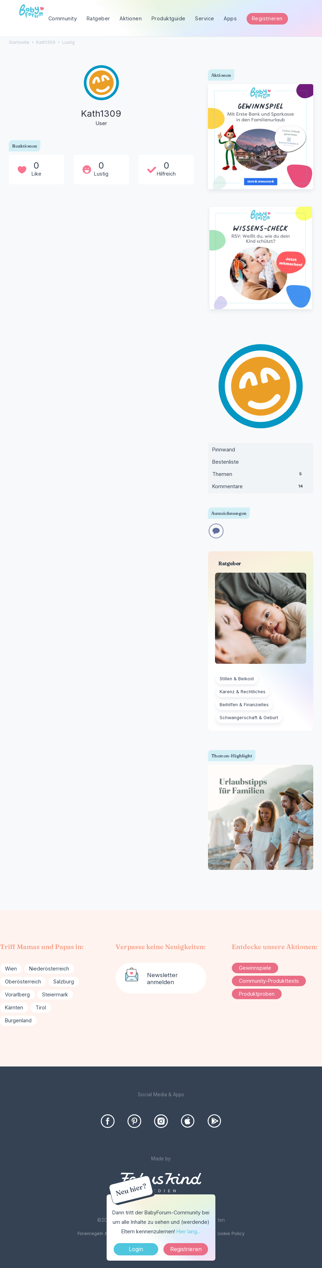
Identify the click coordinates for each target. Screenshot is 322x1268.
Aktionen (131, 18)
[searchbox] (279, 19)
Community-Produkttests (269, 981)
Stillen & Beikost (237, 678)
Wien (11, 969)
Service (204, 18)
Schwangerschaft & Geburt (249, 717)
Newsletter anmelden (162, 979)
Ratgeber (98, 18)
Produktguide (169, 18)
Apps (230, 18)
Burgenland (18, 1020)
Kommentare (260, 488)
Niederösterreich (49, 969)
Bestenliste (225, 462)
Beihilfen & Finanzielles (244, 704)
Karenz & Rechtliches (243, 691)
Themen (260, 475)
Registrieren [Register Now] (186, 1249)
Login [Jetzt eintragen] (136, 1249)
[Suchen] (306, 19)
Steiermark (55, 994)
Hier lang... (188, 1231)
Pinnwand (223, 449)
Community (62, 18)
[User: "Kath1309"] (101, 96)
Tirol (40, 1007)
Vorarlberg (17, 994)
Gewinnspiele (255, 968)
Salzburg (63, 981)
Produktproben (257, 994)
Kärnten (14, 1007)
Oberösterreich (23, 981)
